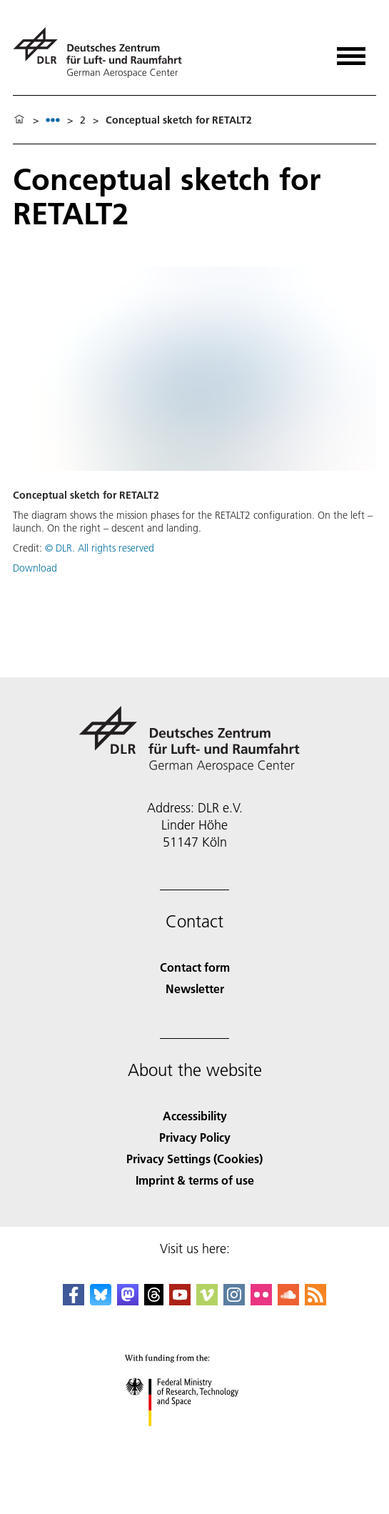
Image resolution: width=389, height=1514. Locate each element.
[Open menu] (351, 51)
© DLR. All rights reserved (99, 548)
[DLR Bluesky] (100, 1301)
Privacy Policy (195, 1137)
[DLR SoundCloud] (288, 1301)
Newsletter (195, 988)
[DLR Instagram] (234, 1301)
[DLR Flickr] (261, 1301)
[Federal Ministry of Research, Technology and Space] (194, 1438)
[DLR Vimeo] (207, 1301)
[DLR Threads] (154, 1301)
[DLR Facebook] (73, 1301)
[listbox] (53, 120)
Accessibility (195, 1115)
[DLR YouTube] (180, 1301)
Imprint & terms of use (195, 1179)
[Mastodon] (127, 1301)
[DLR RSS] (315, 1301)
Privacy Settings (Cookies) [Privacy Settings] (194, 1158)
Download (35, 568)
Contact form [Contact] (195, 967)
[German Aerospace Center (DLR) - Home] (103, 52)
